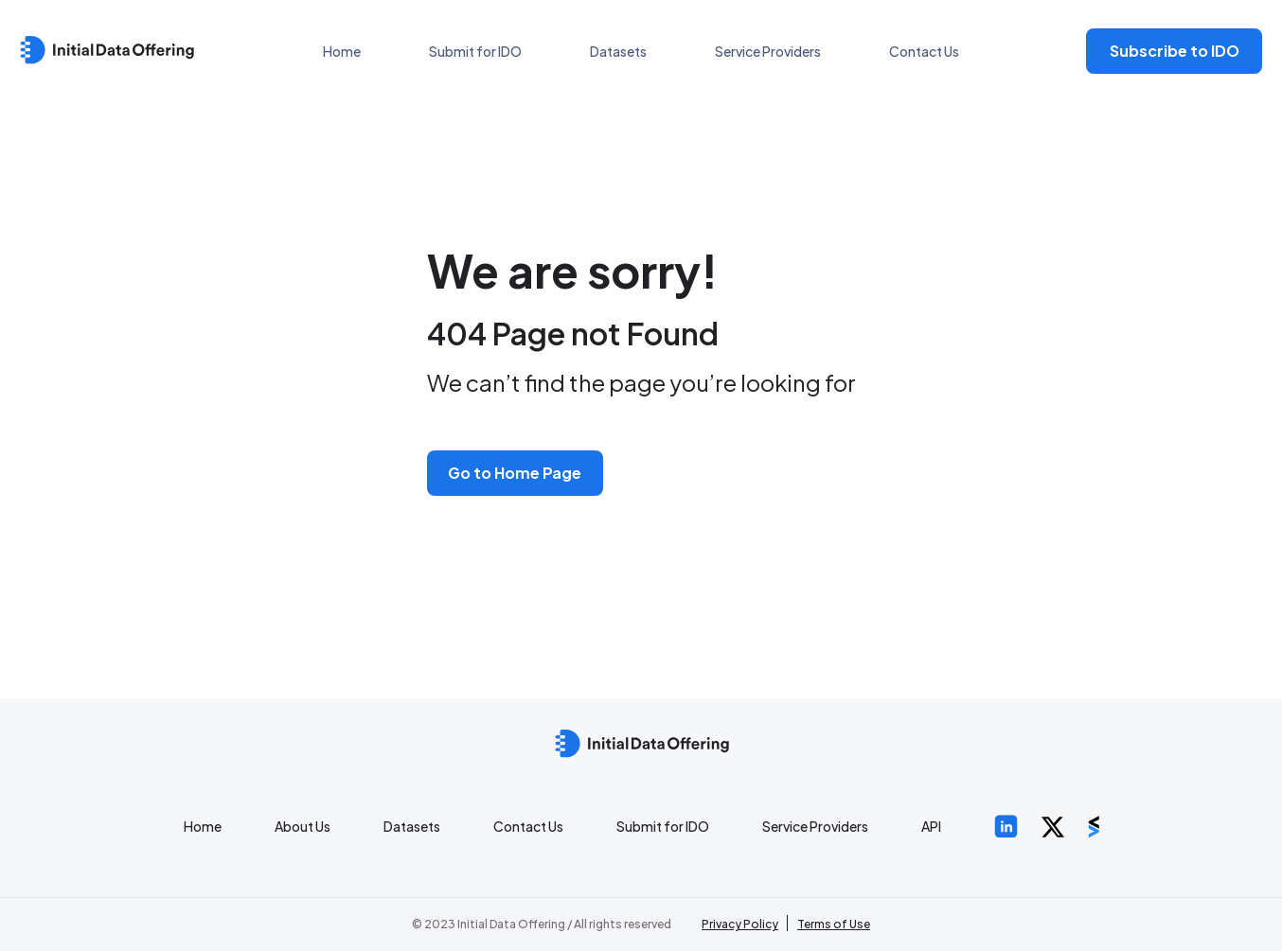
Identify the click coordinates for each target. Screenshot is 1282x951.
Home (342, 51)
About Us (302, 826)
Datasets (618, 51)
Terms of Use (833, 924)
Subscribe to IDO (1174, 51)
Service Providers (768, 51)
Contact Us (924, 51)
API (931, 826)
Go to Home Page (514, 473)
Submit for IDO (475, 51)
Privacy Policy (740, 924)
